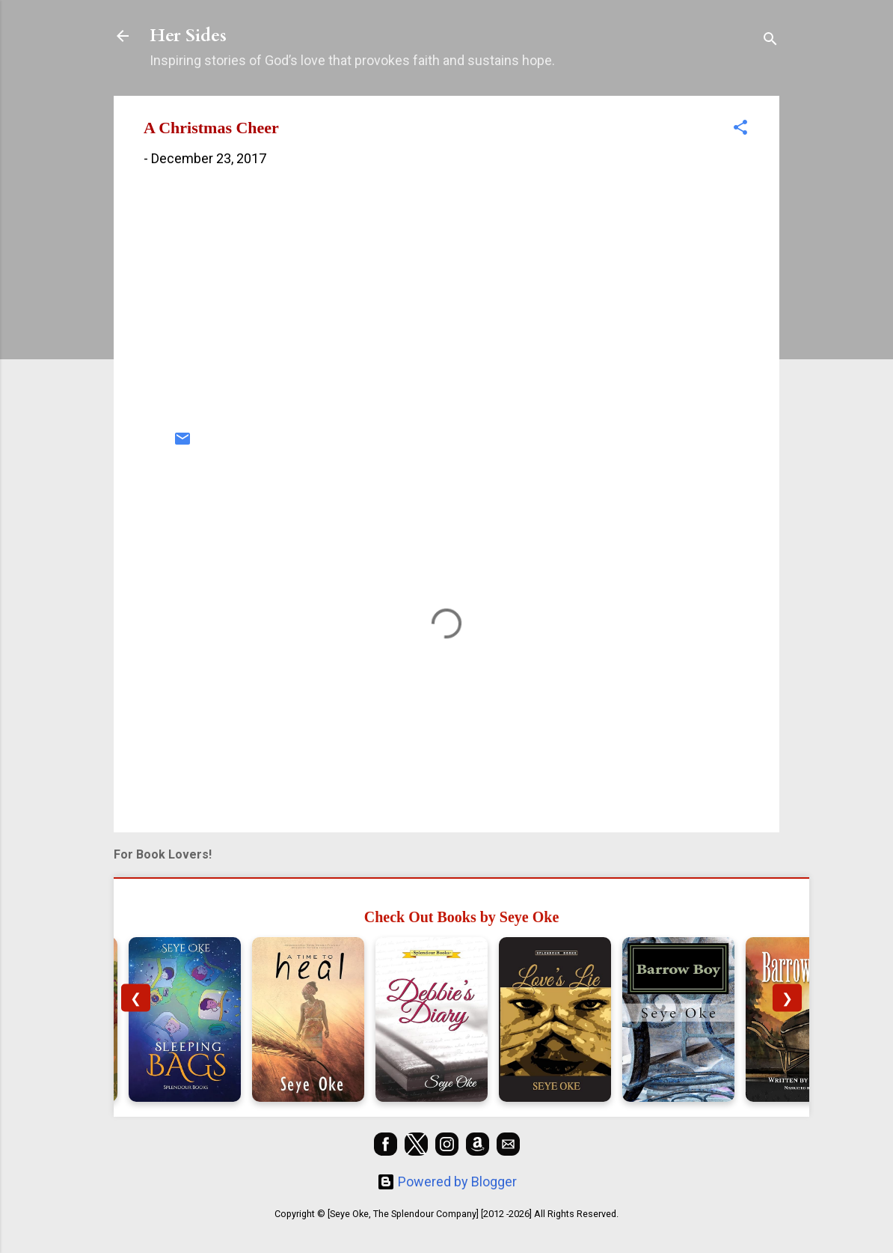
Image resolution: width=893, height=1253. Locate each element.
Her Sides (188, 35)
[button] (740, 129)
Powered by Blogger (447, 1181)
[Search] (770, 41)
